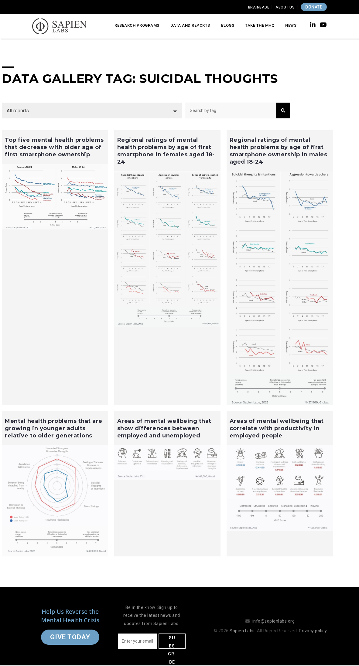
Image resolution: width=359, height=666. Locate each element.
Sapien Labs (242, 630)
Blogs (227, 25)
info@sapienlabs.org (273, 621)
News (290, 25)
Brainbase (259, 7)
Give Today (70, 637)
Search (283, 110)
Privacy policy (313, 630)
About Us (285, 7)
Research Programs (137, 25)
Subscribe (172, 642)
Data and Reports (190, 25)
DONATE (313, 7)
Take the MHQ (259, 25)
